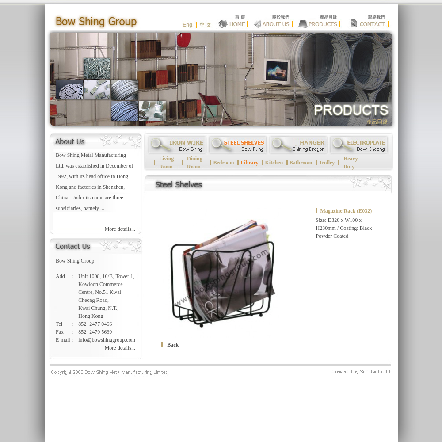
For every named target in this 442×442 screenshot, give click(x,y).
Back (173, 345)
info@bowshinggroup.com (106, 340)
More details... (120, 229)
